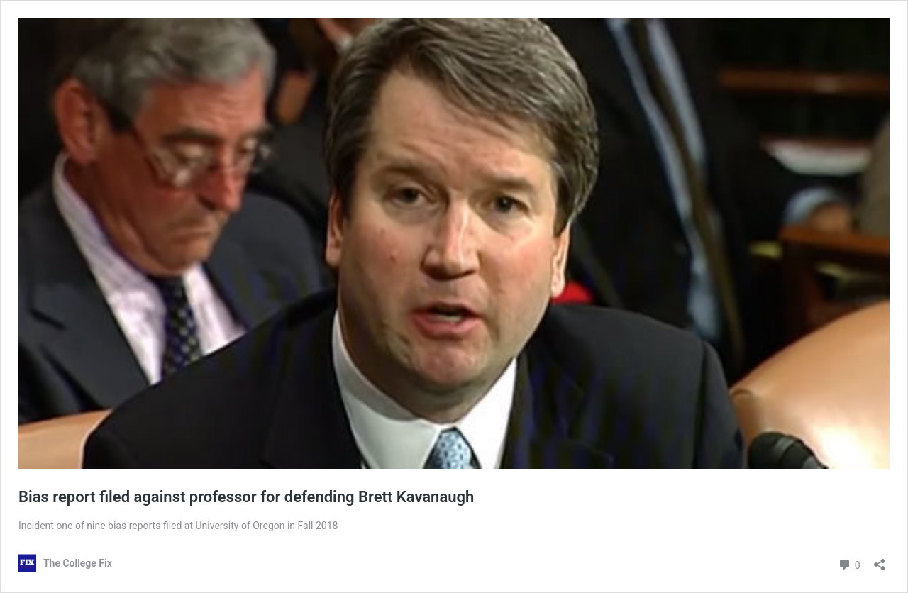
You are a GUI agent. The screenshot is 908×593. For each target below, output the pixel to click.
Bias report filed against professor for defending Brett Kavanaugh (246, 497)
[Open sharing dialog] (880, 560)
